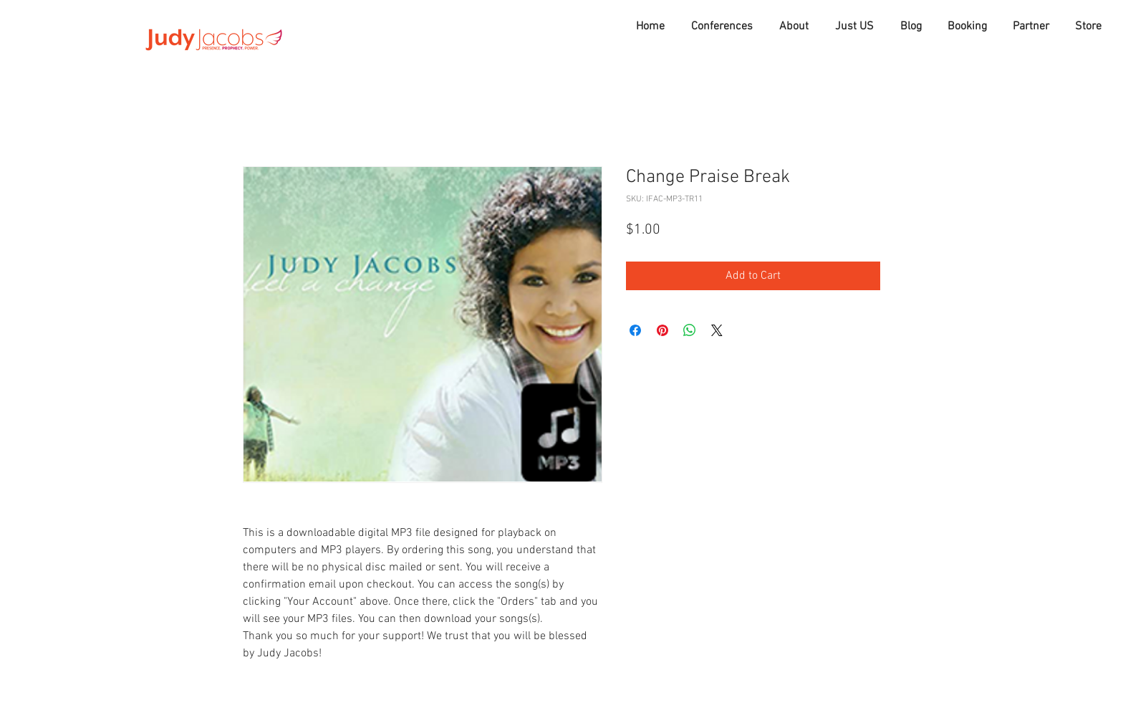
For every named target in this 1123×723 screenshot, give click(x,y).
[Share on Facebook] (635, 330)
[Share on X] (717, 330)
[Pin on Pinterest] (662, 330)
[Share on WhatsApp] (689, 330)
